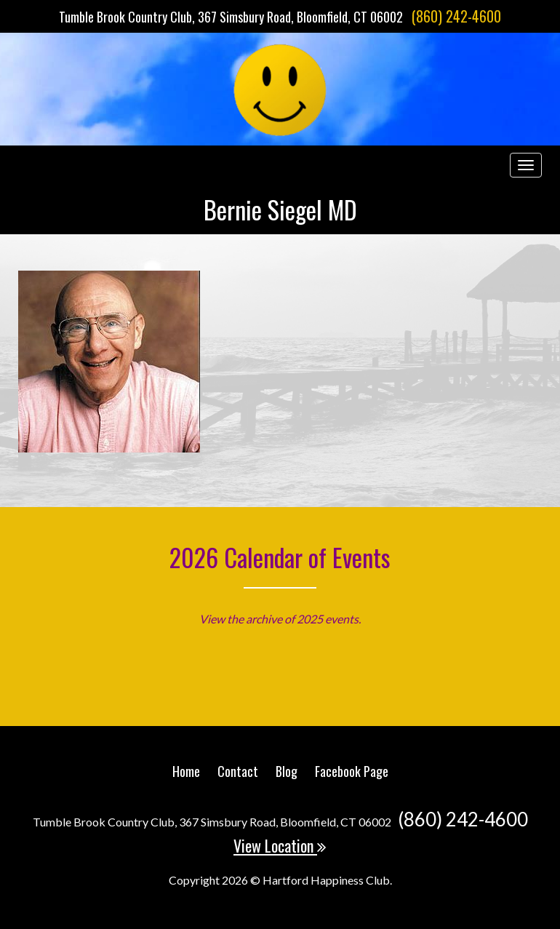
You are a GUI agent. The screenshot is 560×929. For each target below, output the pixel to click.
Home (186, 771)
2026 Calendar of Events (280, 556)
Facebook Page (351, 771)
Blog (286, 771)
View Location (280, 845)
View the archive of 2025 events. (280, 619)
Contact (237, 771)
